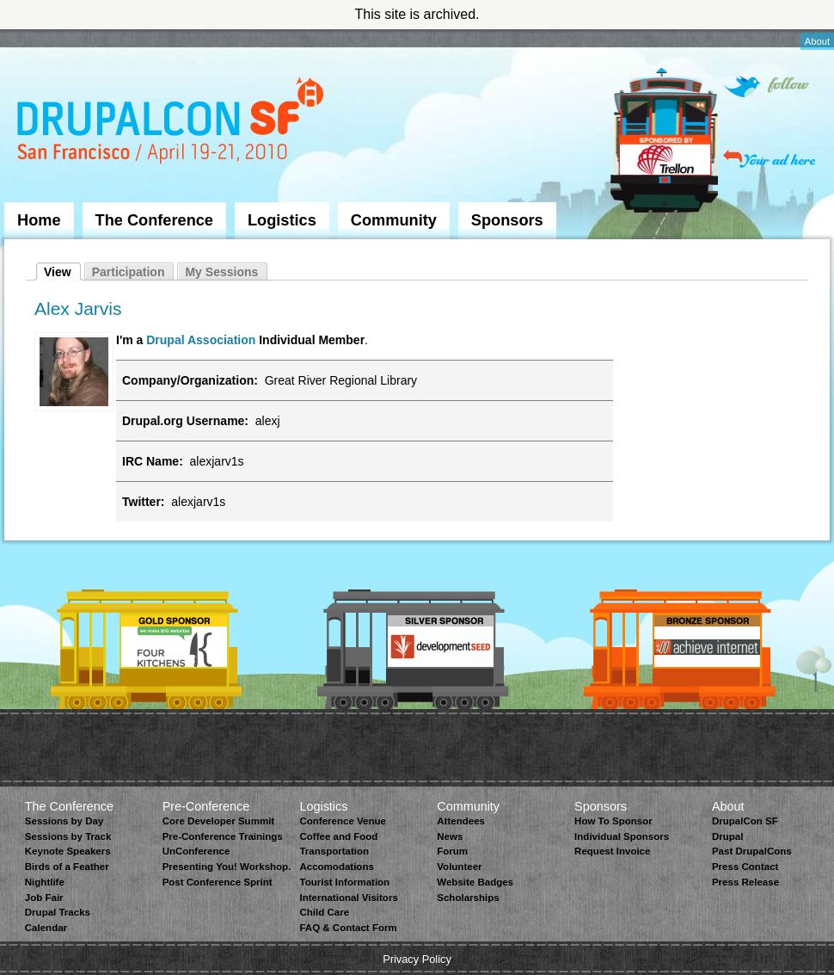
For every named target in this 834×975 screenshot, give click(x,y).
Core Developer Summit (219, 821)
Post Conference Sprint (218, 882)
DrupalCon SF (745, 821)
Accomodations (336, 866)
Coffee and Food (338, 836)
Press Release (745, 882)
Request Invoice (612, 851)
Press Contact (745, 866)
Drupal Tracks (57, 912)
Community (394, 220)
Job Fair (44, 897)
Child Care (324, 912)
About (817, 41)
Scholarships (468, 897)
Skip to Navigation (38, 37)
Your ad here (769, 159)
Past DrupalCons (752, 851)
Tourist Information (344, 882)
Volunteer (459, 866)
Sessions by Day (64, 821)
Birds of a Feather (67, 866)
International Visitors (348, 897)
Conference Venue (342, 821)
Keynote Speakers (68, 851)
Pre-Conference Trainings (223, 836)
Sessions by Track (68, 836)
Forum (452, 851)
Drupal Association (200, 340)
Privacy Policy (417, 959)
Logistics (282, 220)
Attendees (461, 821)
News (450, 836)
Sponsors (507, 220)
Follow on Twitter (766, 86)
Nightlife (44, 882)
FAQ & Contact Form (347, 928)
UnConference (196, 851)
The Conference (154, 220)
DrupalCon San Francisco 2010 (172, 123)
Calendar (46, 928)
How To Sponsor (613, 821)
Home (39, 220)
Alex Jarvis (78, 308)
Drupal (727, 836)
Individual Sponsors (621, 836)
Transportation (334, 851)
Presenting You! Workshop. (227, 866)
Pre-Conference (206, 806)
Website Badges (475, 882)
